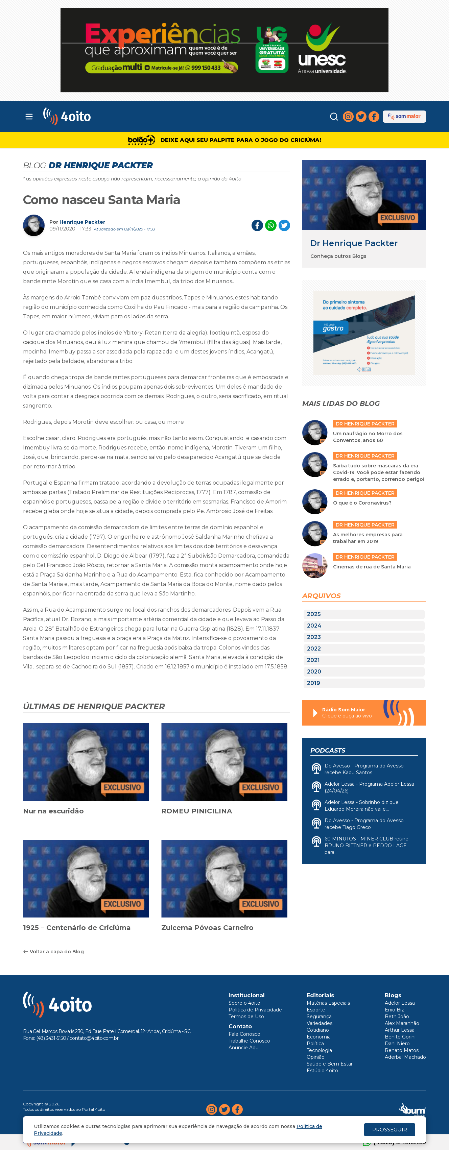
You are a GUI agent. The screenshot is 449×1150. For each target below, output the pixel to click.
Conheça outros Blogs (338, 256)
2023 (314, 637)
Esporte (316, 1010)
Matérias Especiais (328, 1003)
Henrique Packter (82, 222)
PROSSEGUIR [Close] (389, 1129)
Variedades (319, 1023)
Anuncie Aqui (244, 1048)
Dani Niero (397, 1044)
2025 (314, 614)
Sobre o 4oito (244, 1003)
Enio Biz (394, 1010)
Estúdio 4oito (322, 1071)
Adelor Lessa (400, 1003)
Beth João (397, 1016)
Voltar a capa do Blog (53, 952)
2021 (313, 660)
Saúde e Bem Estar (330, 1064)
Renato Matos (402, 1050)
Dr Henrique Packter (354, 243)
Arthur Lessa (400, 1030)
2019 (313, 683)
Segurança (319, 1016)
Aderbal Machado (405, 1057)
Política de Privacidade (255, 1010)
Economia (319, 1037)
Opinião (316, 1057)
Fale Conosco (244, 1034)
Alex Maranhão (402, 1023)
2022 (314, 648)
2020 (314, 671)
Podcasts (327, 750)
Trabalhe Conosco (249, 1041)
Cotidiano (318, 1030)
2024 (314, 625)
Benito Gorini (400, 1037)
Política (315, 1044)
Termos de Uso (246, 1016)
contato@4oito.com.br (94, 1038)
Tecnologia (319, 1050)
